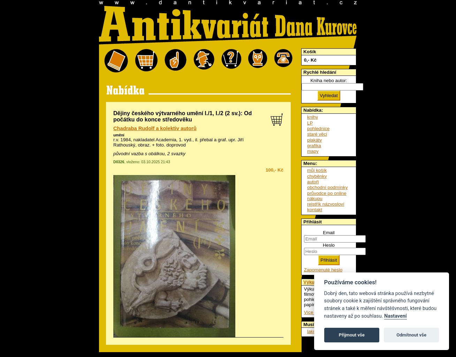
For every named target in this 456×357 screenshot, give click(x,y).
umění (118, 135)
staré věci (317, 134)
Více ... (311, 312)
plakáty (314, 140)
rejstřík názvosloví (325, 204)
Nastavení (395, 316)
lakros (313, 331)
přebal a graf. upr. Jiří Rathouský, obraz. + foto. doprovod (178, 142)
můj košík (317, 170)
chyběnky (317, 176)
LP (310, 123)
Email (328, 232)
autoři (313, 181)
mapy (313, 151)
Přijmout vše (352, 335)
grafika (314, 145)
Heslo (329, 245)
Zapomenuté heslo (323, 269)
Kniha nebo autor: (328, 80)
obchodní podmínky (327, 187)
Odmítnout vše (411, 335)
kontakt (314, 209)
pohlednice (318, 128)
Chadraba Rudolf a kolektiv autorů (155, 128)
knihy (312, 117)
